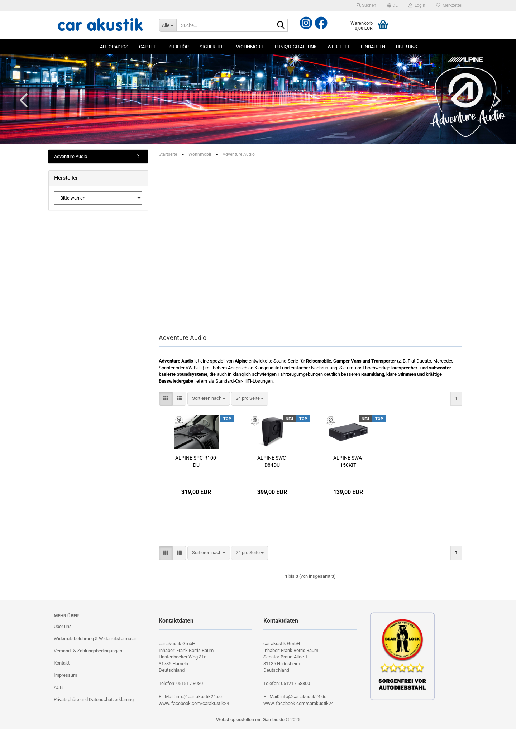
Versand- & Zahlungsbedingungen (88, 650)
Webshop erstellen (235, 719)
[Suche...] (167, 25)
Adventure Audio (70, 156)
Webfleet (339, 46)
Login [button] (416, 5)
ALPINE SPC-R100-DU (196, 461)
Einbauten (373, 46)
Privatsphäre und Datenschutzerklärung (94, 699)
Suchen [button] (366, 5)
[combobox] (208, 399)
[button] (392, 5)
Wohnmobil (250, 46)
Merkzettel (449, 5)
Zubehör (178, 46)
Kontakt (62, 663)
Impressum (65, 675)
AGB (58, 687)
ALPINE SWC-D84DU (272, 461)
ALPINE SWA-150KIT (348, 461)
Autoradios (114, 46)
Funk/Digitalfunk (296, 46)
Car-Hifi (148, 46)
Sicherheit (212, 46)
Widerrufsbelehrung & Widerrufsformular (95, 638)
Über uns (406, 46)
